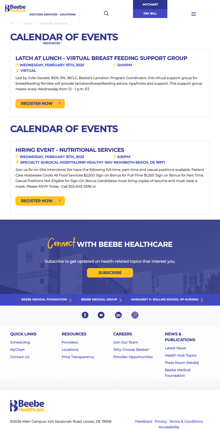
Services (50, 14)
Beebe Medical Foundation (44, 299)
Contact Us (19, 357)
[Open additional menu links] (193, 14)
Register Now (41, 103)
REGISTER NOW (41, 201)
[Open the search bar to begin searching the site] (106, 14)
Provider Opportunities (133, 357)
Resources (51, 43)
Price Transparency (78, 357)
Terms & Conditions (186, 421)
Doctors (36, 14)
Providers (70, 342)
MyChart (150, 4)
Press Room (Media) (182, 363)
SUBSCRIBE (110, 272)
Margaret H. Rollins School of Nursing (165, 299)
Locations (68, 14)
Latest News (175, 348)
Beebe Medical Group (99, 299)
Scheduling (20, 342)
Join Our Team (125, 342)
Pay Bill (150, 13)
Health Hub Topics (180, 355)
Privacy (161, 421)
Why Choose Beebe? (131, 350)
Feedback (143, 421)
